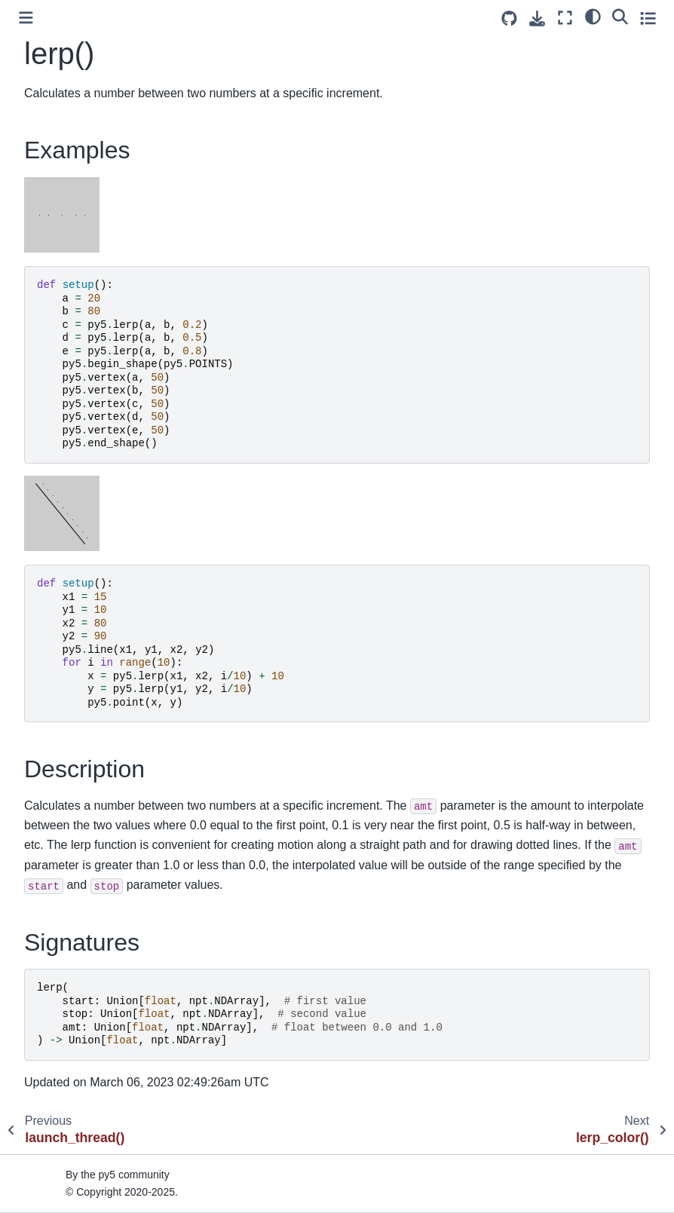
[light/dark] (593, 16)
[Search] (620, 16)
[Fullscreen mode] (565, 17)
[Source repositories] (509, 18)
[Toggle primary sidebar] (26, 17)
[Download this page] (537, 18)
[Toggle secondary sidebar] (648, 17)
